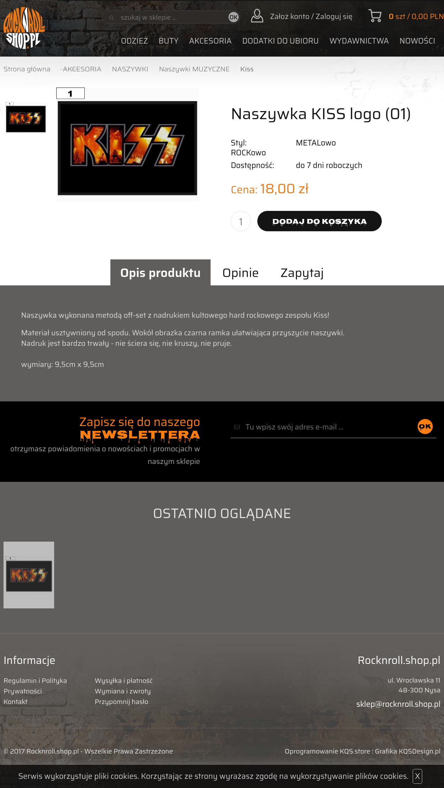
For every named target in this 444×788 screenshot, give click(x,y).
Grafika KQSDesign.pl (407, 751)
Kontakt (15, 701)
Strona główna (27, 69)
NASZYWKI (130, 69)
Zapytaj (302, 272)
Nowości (417, 41)
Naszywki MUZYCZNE (194, 69)
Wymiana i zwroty (123, 691)
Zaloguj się (334, 16)
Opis (160, 272)
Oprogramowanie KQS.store (327, 751)
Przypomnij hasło (121, 701)
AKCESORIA (210, 41)
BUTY (169, 41)
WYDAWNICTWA (359, 41)
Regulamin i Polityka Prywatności (35, 685)
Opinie (240, 272)
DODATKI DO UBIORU (280, 41)
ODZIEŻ (134, 41)
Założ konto (289, 16)
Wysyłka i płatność (124, 680)
